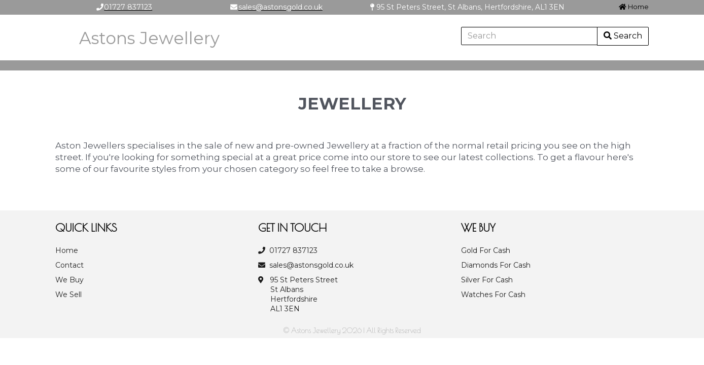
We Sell (68, 294)
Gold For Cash (485, 250)
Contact (69, 265)
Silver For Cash (487, 279)
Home (634, 7)
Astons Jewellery (149, 38)
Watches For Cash (493, 294)
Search (623, 36)
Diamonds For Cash (496, 265)
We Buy (69, 279)
